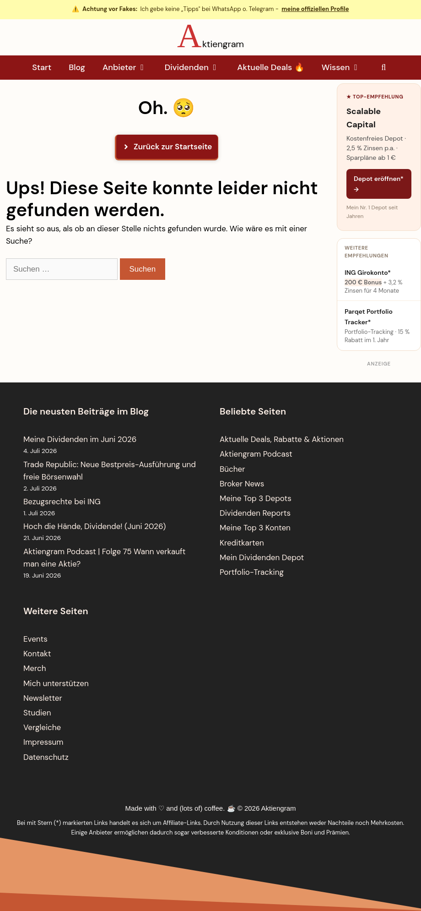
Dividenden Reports (255, 513)
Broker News (242, 484)
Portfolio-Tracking (252, 572)
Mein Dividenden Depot (262, 557)
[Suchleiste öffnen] (384, 67)
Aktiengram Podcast (256, 454)
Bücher (232, 469)
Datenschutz (46, 757)
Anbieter (129, 67)
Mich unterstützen (56, 683)
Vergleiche (42, 727)
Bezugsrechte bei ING (62, 501)
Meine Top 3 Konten (255, 528)
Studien (37, 713)
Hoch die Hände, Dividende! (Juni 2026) (94, 526)
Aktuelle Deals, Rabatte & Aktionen (282, 439)
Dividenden (196, 67)
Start (41, 67)
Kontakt (37, 654)
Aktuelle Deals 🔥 (270, 67)
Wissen (346, 67)
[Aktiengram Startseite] (210, 36)
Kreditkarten (242, 543)
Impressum (43, 742)
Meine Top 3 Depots (255, 498)
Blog (77, 67)
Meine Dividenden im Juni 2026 (79, 439)
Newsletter (42, 698)
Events (35, 639)
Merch (34, 668)
